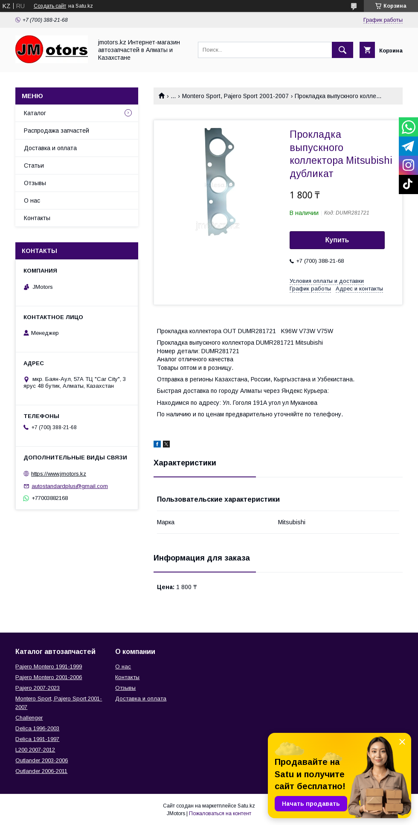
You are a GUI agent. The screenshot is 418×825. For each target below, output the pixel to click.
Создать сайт (50, 6)
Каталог (35, 113)
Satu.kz (246, 806)
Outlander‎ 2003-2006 (41, 760)
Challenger (29, 718)
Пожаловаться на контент (220, 813)
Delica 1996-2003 (37, 728)
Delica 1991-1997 (37, 739)
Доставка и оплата (50, 148)
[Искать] (342, 50)
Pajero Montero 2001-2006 (48, 677)
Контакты (37, 218)
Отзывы (35, 183)
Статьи (34, 165)
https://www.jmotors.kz (58, 474)
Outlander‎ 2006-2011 (41, 771)
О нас (32, 200)
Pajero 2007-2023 (37, 688)
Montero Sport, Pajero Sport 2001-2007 (235, 96)
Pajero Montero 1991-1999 (48, 666)
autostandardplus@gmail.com (70, 486)
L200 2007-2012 (35, 750)
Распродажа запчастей (56, 130)
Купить (337, 240)
